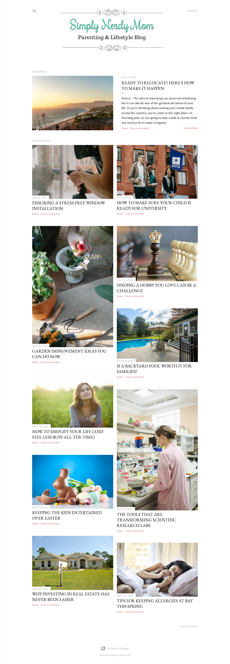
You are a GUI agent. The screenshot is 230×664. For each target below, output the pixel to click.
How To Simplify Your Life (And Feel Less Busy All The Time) (152, 433)
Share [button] (124, 128)
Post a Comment (139, 128)
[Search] (192, 10)
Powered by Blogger (115, 647)
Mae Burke (125, 653)
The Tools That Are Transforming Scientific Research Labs (61, 518)
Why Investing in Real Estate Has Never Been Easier (155, 595)
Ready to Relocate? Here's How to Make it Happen (157, 85)
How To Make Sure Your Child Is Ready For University (154, 205)
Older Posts (188, 625)
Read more (191, 128)
